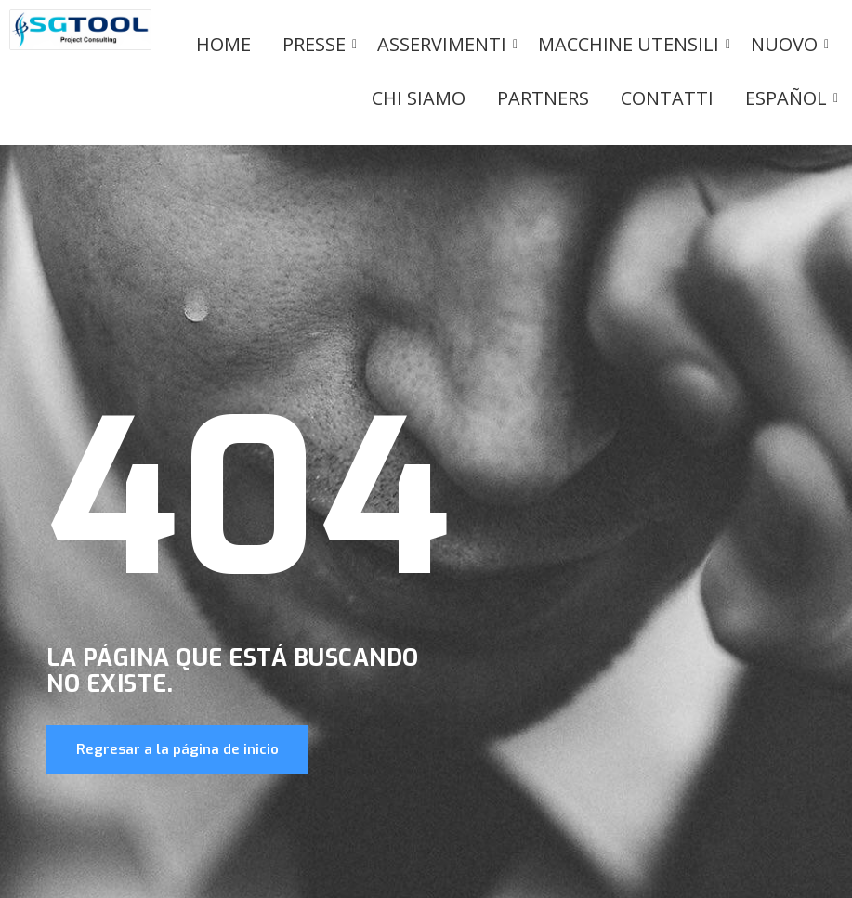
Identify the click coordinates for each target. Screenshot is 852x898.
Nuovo (787, 44)
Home (223, 44)
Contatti (667, 98)
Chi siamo (418, 98)
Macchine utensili (632, 44)
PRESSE (317, 44)
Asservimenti (445, 44)
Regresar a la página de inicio (177, 749)
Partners (543, 98)
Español (789, 98)
